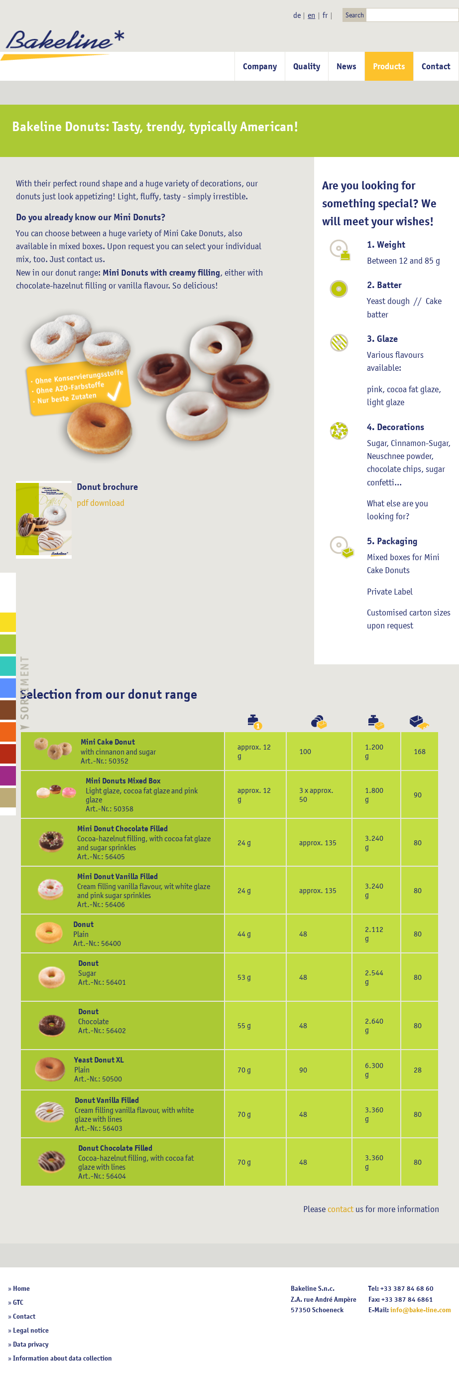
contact (340, 1209)
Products (389, 66)
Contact (436, 66)
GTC (18, 1302)
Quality (306, 66)
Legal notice (31, 1330)
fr (325, 14)
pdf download (100, 503)
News (346, 66)
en (311, 14)
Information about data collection (62, 1358)
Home (21, 1288)
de (297, 14)
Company (260, 66)
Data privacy (30, 1344)
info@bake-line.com (420, 1309)
